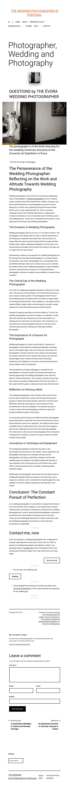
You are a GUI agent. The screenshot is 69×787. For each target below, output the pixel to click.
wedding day (28, 548)
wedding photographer (35, 199)
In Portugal (56, 612)
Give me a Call (52, 560)
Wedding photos (55, 624)
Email (38, 686)
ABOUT (25, 22)
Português (31, 162)
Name (11, 686)
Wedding (15, 576)
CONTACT (47, 26)
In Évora (50, 612)
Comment (13, 665)
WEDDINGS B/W (14, 26)
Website (12, 697)
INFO (36, 26)
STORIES (28, 26)
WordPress (49, 778)
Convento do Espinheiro (22, 589)
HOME (17, 22)
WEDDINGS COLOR (37, 22)
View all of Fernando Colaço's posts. (19, 644)
